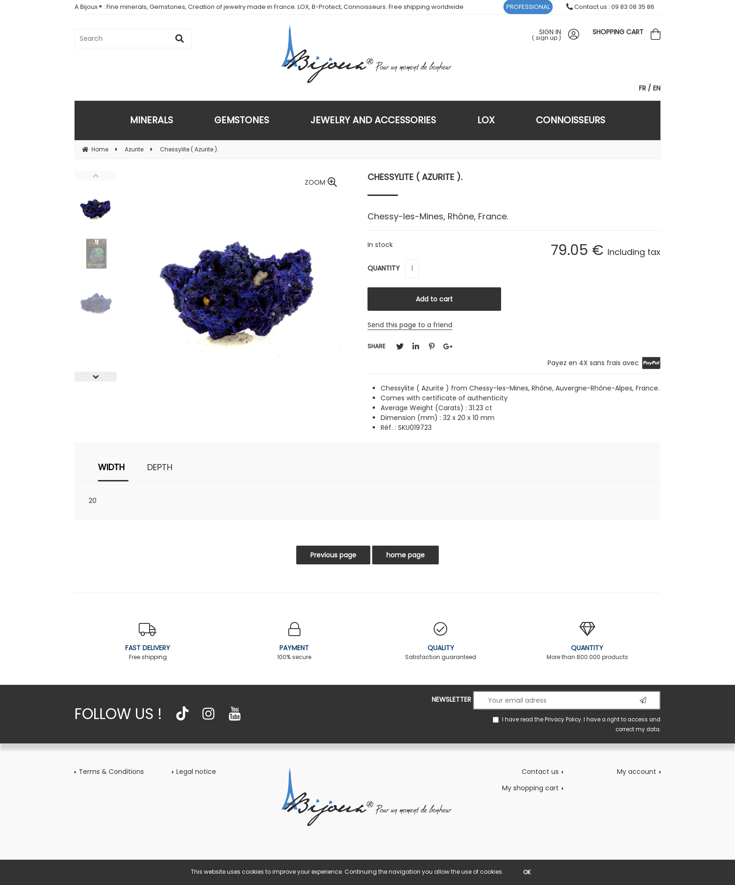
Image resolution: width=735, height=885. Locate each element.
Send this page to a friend (410, 325)
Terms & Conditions (111, 771)
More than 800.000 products (588, 641)
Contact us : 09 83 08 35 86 (610, 6)
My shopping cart (530, 788)
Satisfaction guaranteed (441, 641)
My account (636, 771)
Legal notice (196, 771)
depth (159, 467)
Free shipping (148, 641)
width (111, 467)
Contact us (540, 771)
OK (527, 872)
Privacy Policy (563, 719)
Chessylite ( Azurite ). (415, 177)
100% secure (295, 641)
